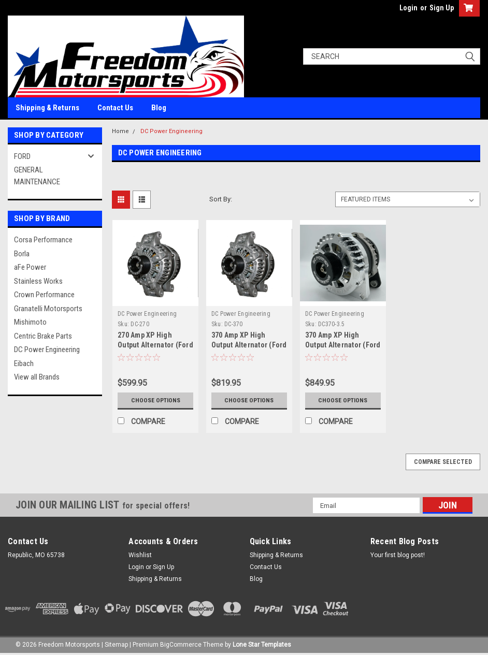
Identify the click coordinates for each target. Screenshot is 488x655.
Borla (22, 253)
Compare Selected (443, 461)
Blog (158, 107)
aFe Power (30, 267)
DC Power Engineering (47, 349)
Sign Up (441, 8)
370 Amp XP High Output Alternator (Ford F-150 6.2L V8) (249, 345)
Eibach (24, 363)
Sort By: (220, 199)
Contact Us (115, 107)
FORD (22, 156)
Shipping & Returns (47, 107)
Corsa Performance (43, 239)
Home (120, 131)
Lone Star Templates (262, 644)
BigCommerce (181, 644)
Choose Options (155, 400)
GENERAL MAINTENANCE (37, 175)
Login (408, 8)
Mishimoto (30, 322)
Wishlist (140, 555)
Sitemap (116, 644)
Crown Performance (44, 294)
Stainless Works (38, 281)
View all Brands (37, 377)
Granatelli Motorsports (48, 308)
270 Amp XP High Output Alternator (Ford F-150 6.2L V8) (155, 345)
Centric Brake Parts (43, 336)
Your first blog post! (397, 555)
